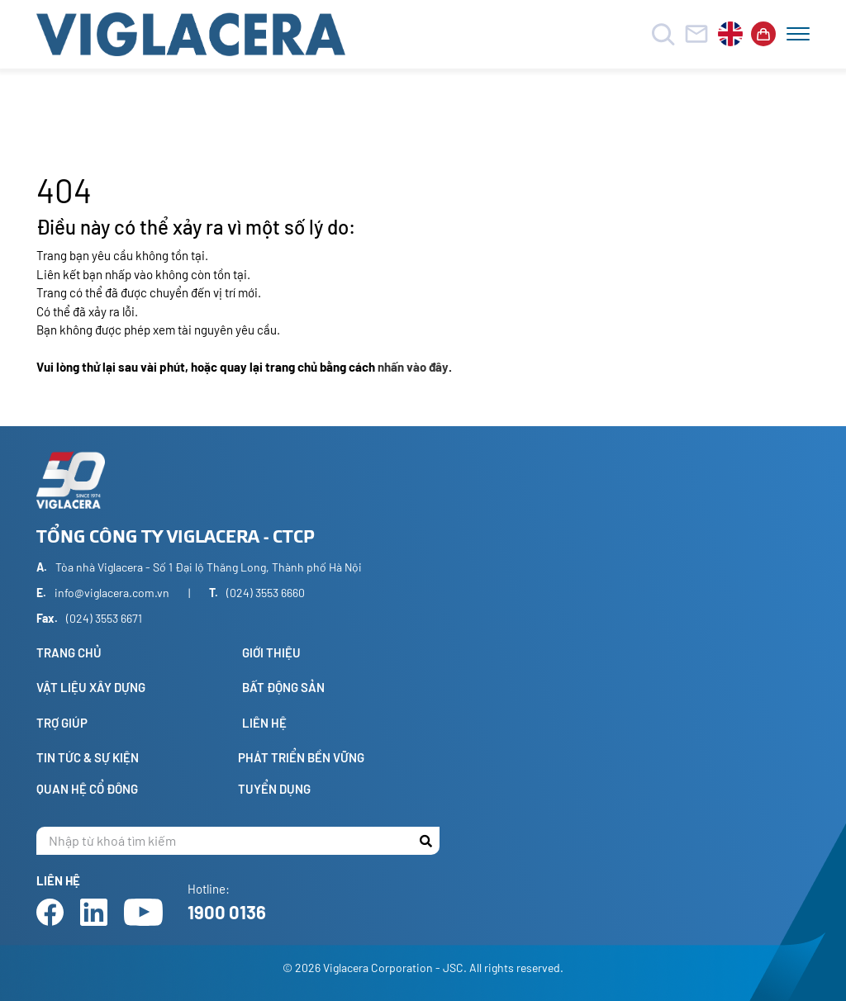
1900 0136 (227, 912)
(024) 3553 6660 (265, 593)
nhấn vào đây (413, 366)
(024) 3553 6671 (104, 618)
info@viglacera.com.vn (112, 593)
